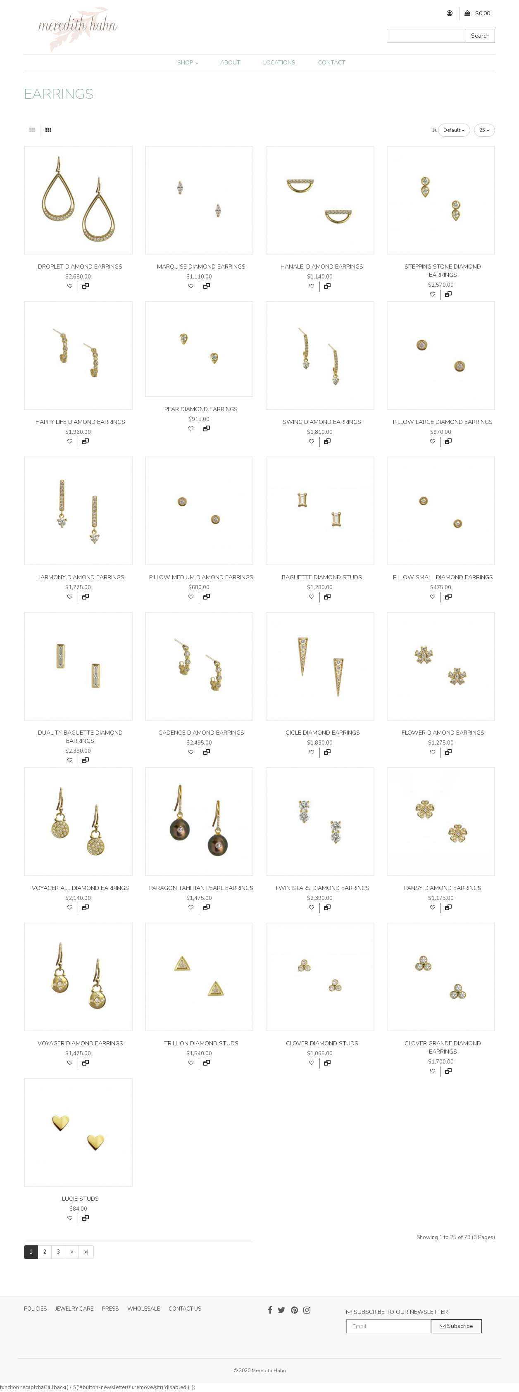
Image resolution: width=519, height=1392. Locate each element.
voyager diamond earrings (80, 1043)
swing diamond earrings (322, 422)
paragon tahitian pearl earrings (201, 888)
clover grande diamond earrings (443, 1048)
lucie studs (80, 1199)
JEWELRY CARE (74, 1309)
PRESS (110, 1309)
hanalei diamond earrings (322, 267)
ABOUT (230, 63)
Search (480, 36)
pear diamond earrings (201, 409)
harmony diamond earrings (80, 577)
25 (484, 130)
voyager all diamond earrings (80, 888)
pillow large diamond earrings (443, 422)
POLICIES (35, 1309)
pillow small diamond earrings (443, 577)
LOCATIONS (279, 63)
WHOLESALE (143, 1309)
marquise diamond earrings (201, 267)
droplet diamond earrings (80, 267)
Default (454, 130)
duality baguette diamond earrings (80, 737)
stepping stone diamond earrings (443, 271)
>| (86, 1252)
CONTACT (331, 63)
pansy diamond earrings (442, 888)
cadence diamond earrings (201, 733)
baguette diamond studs (322, 577)
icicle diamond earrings (322, 733)
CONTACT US (185, 1309)
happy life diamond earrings (80, 422)
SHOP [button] (188, 63)
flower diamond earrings (443, 733)
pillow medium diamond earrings (201, 577)
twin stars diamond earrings (322, 888)
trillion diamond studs (201, 1043)
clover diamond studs (322, 1043)
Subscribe (456, 1326)
